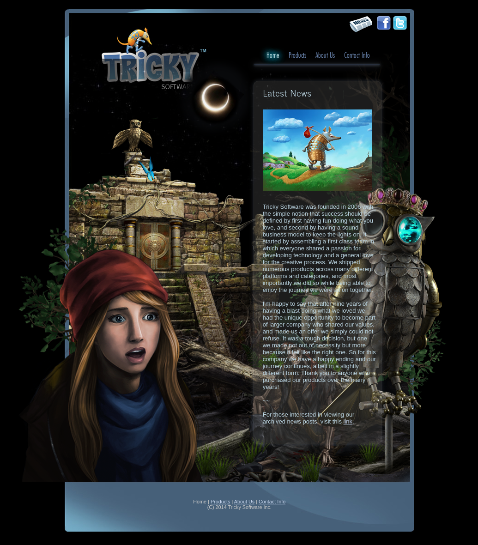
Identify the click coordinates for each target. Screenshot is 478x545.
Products (297, 55)
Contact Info (357, 55)
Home (272, 55)
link (348, 421)
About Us (325, 55)
